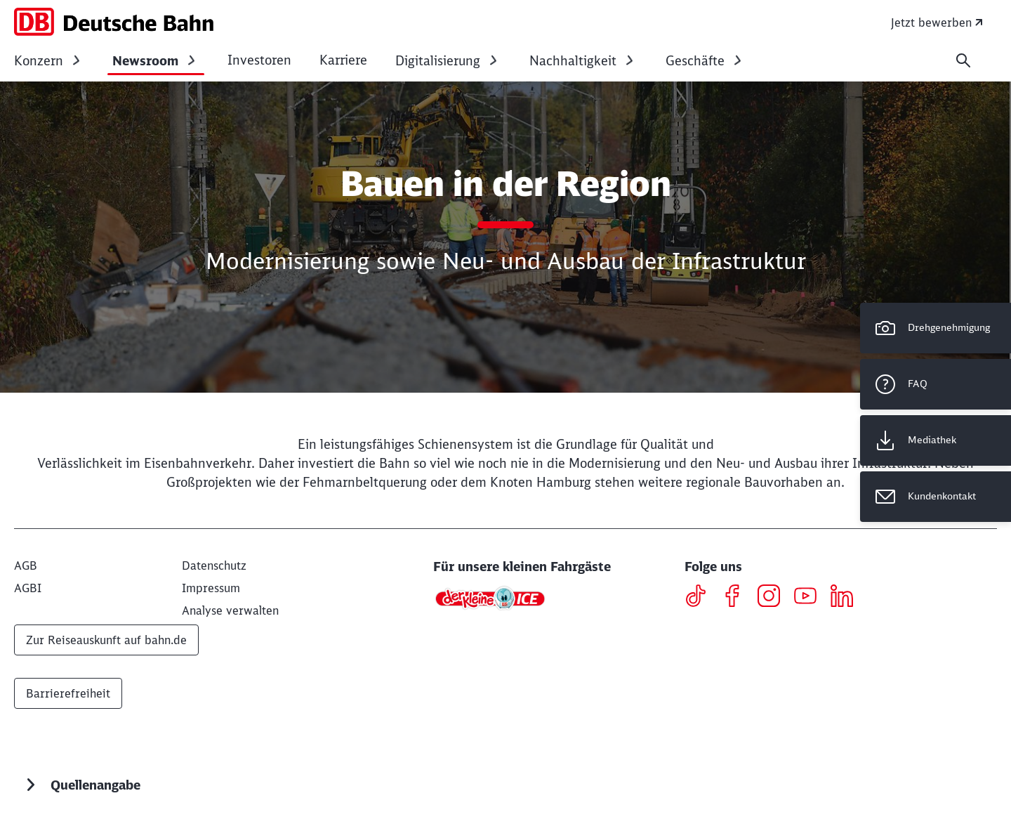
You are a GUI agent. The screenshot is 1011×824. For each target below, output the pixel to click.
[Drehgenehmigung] (935, 328)
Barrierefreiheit (68, 693)
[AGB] (25, 565)
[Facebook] (737, 597)
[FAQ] (935, 384)
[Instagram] (774, 597)
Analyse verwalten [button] (230, 610)
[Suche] (963, 60)
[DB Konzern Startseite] (113, 22)
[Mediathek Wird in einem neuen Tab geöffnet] (935, 440)
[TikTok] (701, 597)
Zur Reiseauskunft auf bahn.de (106, 640)
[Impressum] (211, 588)
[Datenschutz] (214, 565)
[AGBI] (27, 588)
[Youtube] (810, 597)
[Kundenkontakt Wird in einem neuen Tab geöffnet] (935, 496)
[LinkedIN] (847, 597)
